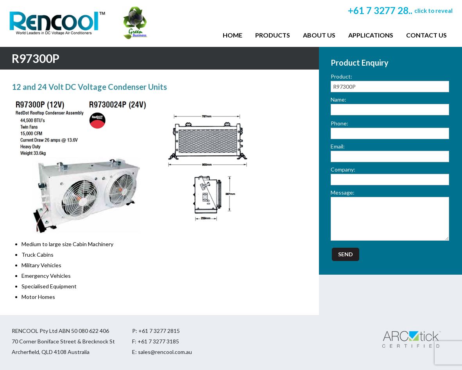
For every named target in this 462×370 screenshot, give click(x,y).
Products (272, 35)
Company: (343, 169)
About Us (319, 35)
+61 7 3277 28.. (400, 10)
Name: (338, 99)
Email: (338, 146)
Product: (341, 76)
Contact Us (426, 35)
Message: (343, 192)
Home (232, 35)
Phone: (339, 123)
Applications (370, 35)
